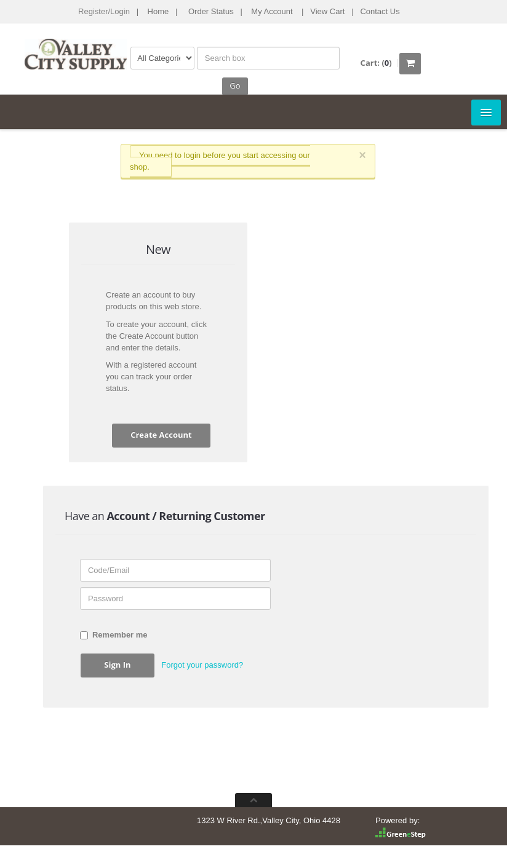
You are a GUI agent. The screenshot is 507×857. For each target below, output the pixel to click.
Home (158, 11)
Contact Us (379, 11)
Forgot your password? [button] (202, 664)
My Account (271, 11)
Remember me (114, 634)
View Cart (327, 11)
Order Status (211, 11)
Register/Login (104, 11)
